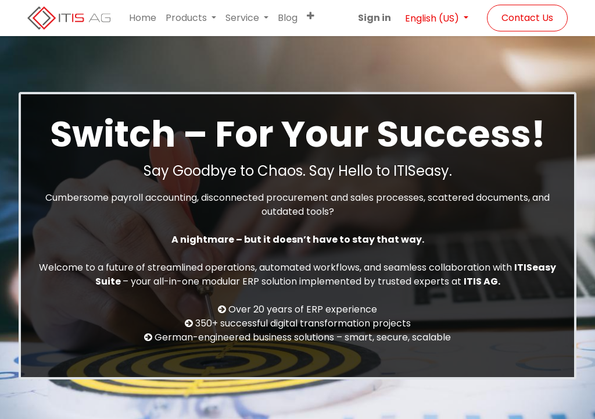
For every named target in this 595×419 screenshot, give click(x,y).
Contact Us (527, 17)
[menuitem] (142, 18)
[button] (310, 15)
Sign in (374, 17)
